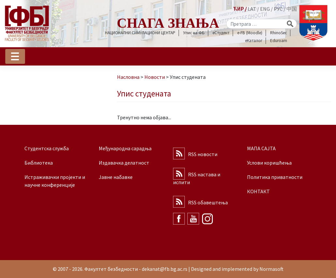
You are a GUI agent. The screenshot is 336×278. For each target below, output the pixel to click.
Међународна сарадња (125, 148)
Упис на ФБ (194, 33)
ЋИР (238, 9)
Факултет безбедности (111, 269)
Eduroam (278, 40)
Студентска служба (46, 148)
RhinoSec (278, 33)
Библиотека (38, 162)
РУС (278, 9)
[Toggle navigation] (15, 56)
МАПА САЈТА (261, 148)
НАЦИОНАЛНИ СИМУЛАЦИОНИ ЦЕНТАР (140, 33)
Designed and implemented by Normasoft (237, 269)
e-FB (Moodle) (249, 33)
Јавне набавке (116, 177)
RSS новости (202, 154)
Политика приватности (274, 177)
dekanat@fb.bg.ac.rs (164, 269)
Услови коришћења (269, 162)
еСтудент (220, 33)
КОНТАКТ (258, 191)
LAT (252, 9)
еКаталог (253, 40)
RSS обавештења (208, 202)
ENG (265, 9)
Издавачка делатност (124, 162)
